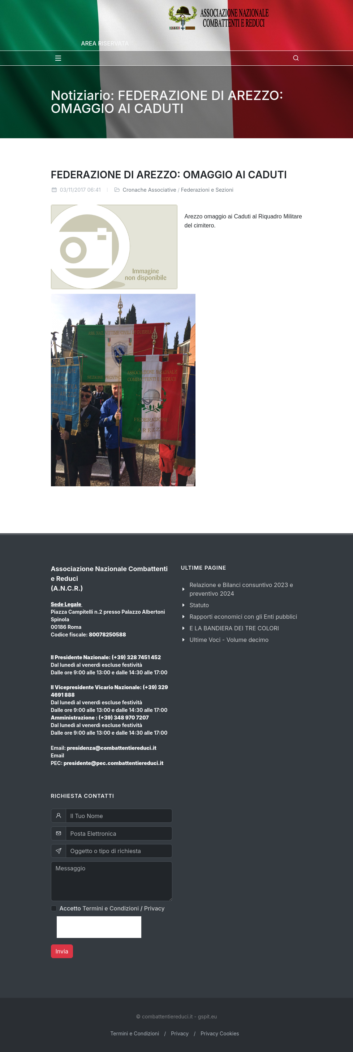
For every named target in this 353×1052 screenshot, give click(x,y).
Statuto (199, 605)
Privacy (154, 908)
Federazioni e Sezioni (207, 190)
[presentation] (99, 927)
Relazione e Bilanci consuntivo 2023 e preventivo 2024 (241, 589)
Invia (62, 951)
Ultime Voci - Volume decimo (229, 639)
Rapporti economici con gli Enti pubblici (243, 616)
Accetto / (112, 908)
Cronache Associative (149, 190)
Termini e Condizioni (110, 908)
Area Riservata (105, 43)
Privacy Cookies (220, 1033)
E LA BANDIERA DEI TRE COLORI (234, 628)
